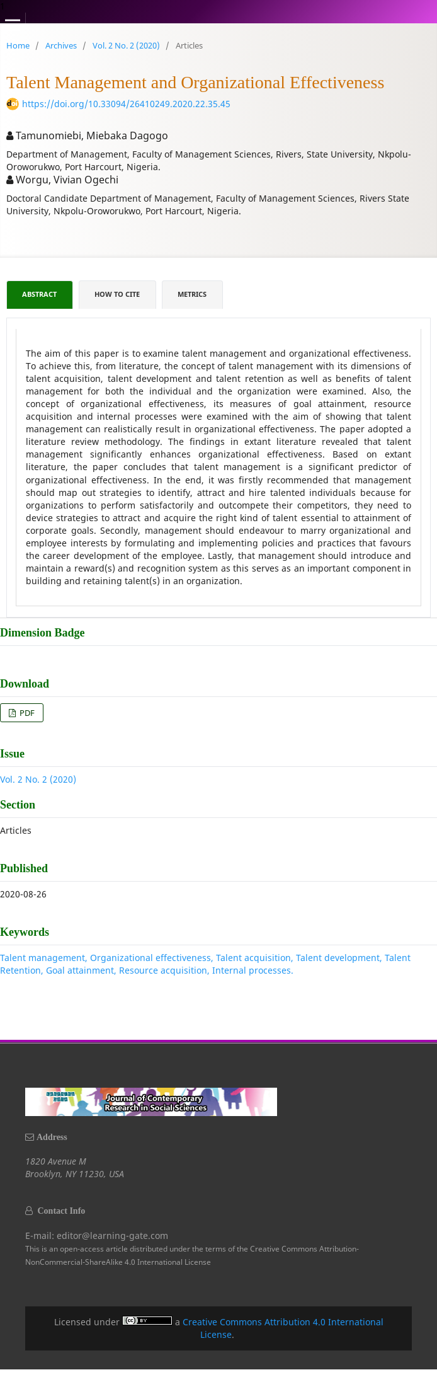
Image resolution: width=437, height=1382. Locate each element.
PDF (26, 712)
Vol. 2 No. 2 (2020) (126, 45)
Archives (61, 45)
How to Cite (117, 294)
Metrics (192, 294)
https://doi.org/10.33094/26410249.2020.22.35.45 (126, 104)
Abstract (39, 294)
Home (18, 45)
